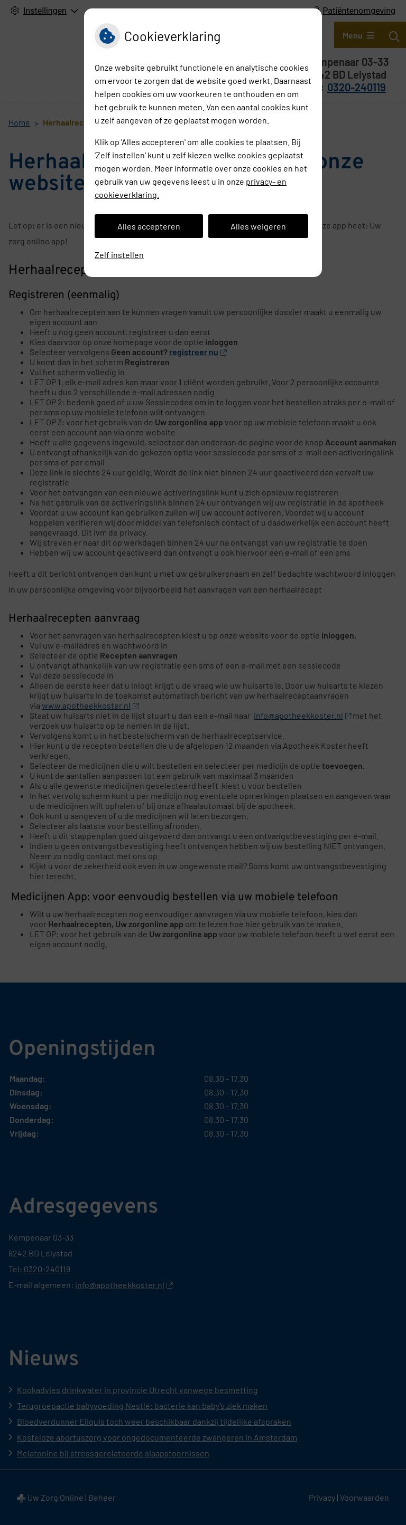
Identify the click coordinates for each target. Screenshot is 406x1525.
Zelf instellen (119, 255)
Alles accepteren (148, 226)
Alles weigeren (258, 226)
